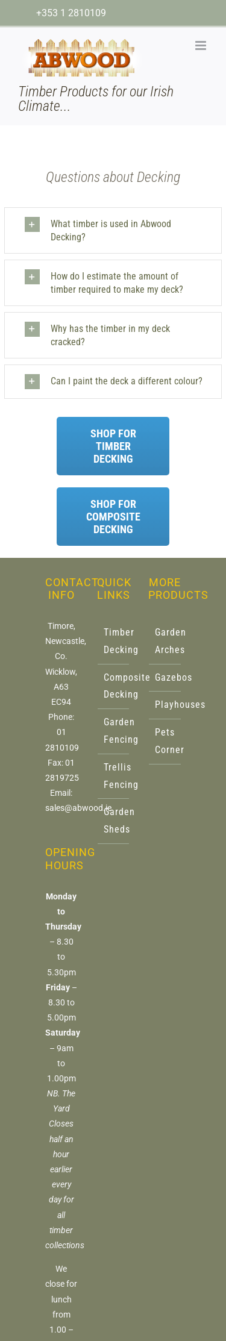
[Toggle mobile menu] (201, 45)
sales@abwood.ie (78, 808)
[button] (115, 230)
